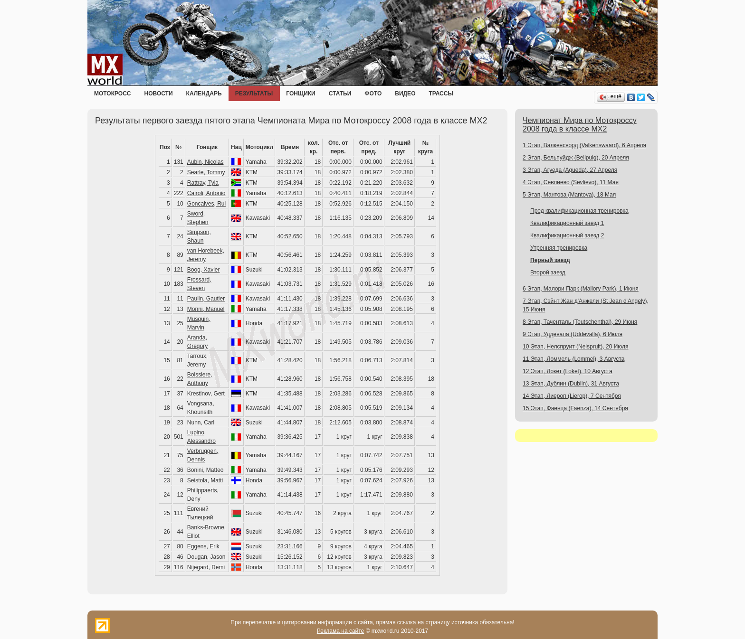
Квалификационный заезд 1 (567, 223)
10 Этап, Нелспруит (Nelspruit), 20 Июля (576, 346)
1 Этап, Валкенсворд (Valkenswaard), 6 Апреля (584, 145)
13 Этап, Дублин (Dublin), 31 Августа (571, 383)
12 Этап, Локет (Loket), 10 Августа (567, 371)
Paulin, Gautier (206, 298)
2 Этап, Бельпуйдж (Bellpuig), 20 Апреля (576, 157)
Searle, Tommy (206, 172)
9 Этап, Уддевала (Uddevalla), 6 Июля (572, 334)
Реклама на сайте (340, 631)
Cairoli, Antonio (206, 193)
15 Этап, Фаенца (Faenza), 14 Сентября (575, 408)
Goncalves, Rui (206, 203)
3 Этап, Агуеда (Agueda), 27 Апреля (570, 170)
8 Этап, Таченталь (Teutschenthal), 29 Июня (580, 322)
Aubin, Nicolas (205, 162)
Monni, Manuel (206, 309)
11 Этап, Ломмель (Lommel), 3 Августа (573, 359)
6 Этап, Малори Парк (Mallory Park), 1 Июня (581, 288)
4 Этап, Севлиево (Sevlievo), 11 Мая (571, 182)
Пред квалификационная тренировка (579, 210)
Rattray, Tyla (203, 182)
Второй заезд (547, 272)
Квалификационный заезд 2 (567, 235)
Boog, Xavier (203, 269)
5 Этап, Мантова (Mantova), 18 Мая (569, 194)
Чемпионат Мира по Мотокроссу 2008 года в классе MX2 (580, 124)
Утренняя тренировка (558, 247)
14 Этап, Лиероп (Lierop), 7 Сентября (572, 396)
